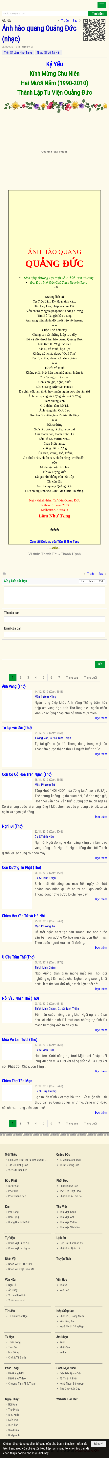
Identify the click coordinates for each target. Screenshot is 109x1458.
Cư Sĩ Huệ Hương (45, 1091)
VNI (101, 581)
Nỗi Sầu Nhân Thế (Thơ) (20, 998)
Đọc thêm (101, 718)
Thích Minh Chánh (45, 967)
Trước (65, 20)
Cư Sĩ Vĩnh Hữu (44, 837)
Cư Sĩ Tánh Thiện (60, 738)
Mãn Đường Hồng (45, 697)
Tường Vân (41, 738)
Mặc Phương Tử (45, 785)
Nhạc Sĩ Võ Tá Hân (48, 52)
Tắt (83, 581)
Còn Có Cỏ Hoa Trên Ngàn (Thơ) (27, 774)
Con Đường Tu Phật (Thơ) (21, 867)
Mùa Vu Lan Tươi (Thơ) (19, 1039)
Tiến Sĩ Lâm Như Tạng (18, 52)
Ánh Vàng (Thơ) (14, 686)
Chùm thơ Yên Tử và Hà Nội (23, 916)
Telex (92, 581)
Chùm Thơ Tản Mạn (17, 1081)
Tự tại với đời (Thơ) (17, 727)
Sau (75, 20)
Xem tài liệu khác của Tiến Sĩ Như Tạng (54, 541)
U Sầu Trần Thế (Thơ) (18, 957)
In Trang (4, 574)
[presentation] (34, 649)
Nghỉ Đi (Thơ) (12, 826)
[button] (101, 5)
